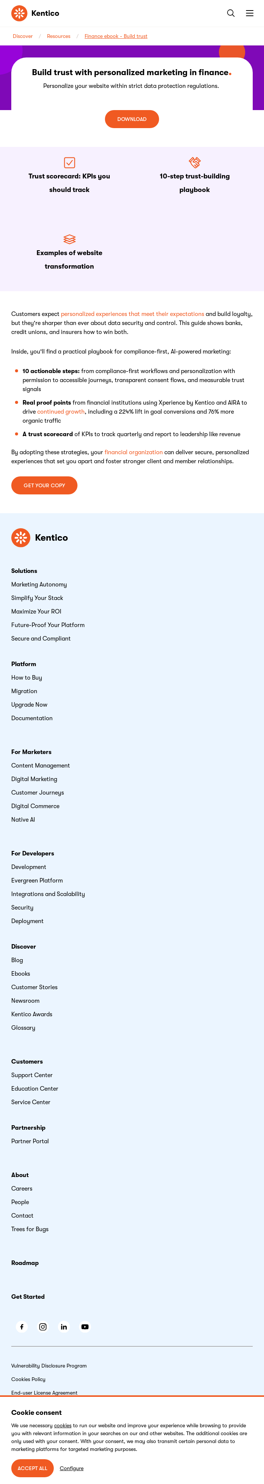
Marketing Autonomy (39, 584)
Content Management (40, 765)
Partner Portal (30, 1141)
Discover (23, 36)
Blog (17, 960)
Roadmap (25, 1263)
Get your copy (44, 485)
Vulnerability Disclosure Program (49, 1366)
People (20, 1202)
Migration (24, 691)
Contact (22, 1215)
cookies (62, 1425)
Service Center (30, 1102)
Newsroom (25, 1000)
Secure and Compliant (41, 638)
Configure (71, 1468)
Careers (21, 1188)
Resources (58, 36)
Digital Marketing (34, 779)
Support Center (32, 1075)
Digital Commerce (35, 806)
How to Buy (26, 677)
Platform (23, 664)
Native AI (23, 819)
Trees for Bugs (30, 1229)
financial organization (134, 452)
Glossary (23, 1028)
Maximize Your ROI (36, 611)
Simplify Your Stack (37, 598)
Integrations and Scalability (48, 894)
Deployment (27, 921)
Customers (27, 1061)
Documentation (32, 718)
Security (22, 907)
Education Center (34, 1088)
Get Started (28, 1297)
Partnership (28, 1127)
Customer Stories (34, 987)
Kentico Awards (31, 1014)
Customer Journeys (37, 792)
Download (132, 119)
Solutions (24, 571)
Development (28, 867)
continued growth (61, 411)
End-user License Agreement (44, 1393)
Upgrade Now (29, 704)
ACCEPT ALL (32, 1468)
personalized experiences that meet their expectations (132, 314)
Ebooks (20, 973)
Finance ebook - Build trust (116, 36)
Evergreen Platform (37, 880)
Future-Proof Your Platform (48, 625)
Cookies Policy (28, 1379)
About (20, 1175)
